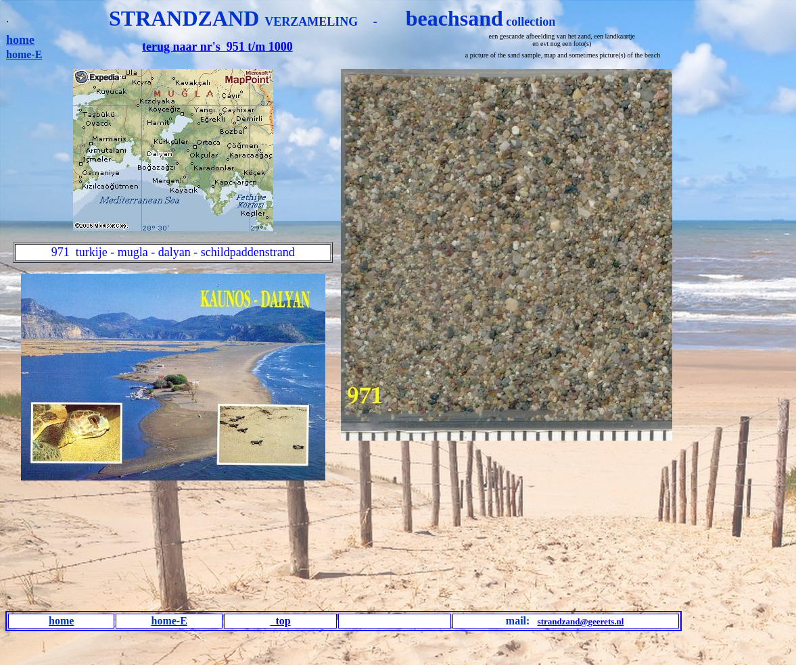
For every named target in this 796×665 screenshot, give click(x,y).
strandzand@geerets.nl (581, 621)
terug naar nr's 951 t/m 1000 (217, 46)
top (280, 620)
